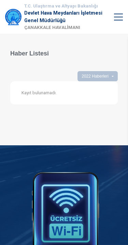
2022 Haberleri (95, 76)
